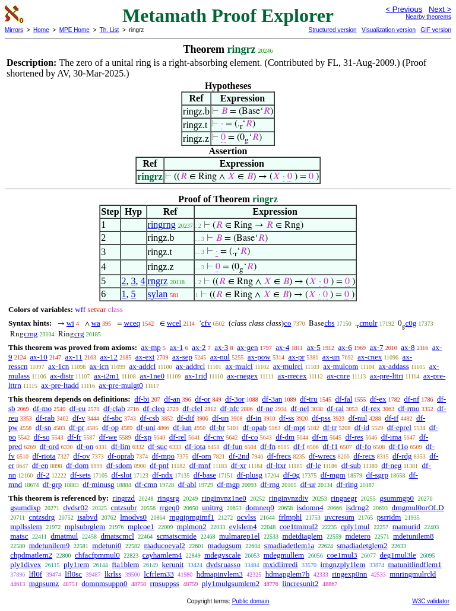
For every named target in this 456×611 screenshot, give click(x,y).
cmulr (368, 323)
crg (79, 333)
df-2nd (239, 455)
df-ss (286, 417)
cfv (206, 323)
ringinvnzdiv (288, 498)
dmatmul (64, 536)
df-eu (77, 408)
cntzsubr (123, 507)
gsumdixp (25, 507)
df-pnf (159, 465)
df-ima (391, 436)
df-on (85, 446)
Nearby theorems (428, 17)
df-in (253, 417)
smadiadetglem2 (362, 545)
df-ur (308, 484)
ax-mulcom (340, 366)
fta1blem (125, 564)
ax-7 (376, 347)
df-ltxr (276, 465)
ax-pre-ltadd (60, 385)
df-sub (351, 465)
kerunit (172, 564)
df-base (205, 474)
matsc (19, 536)
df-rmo (408, 408)
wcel (174, 323)
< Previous (403, 9)
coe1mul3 (342, 554)
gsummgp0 (396, 498)
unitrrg (212, 507)
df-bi (141, 398)
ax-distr (62, 375)
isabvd (87, 517)
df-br (217, 427)
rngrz (158, 281)
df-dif (186, 417)
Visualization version (389, 30)
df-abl (187, 484)
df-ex (378, 398)
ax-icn (99, 366)
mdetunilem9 (49, 545)
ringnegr (344, 498)
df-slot (122, 474)
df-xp (143, 436)
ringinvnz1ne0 (224, 498)
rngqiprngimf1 (191, 517)
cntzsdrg (41, 517)
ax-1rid (196, 375)
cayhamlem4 (162, 554)
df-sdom (119, 465)
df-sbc (112, 417)
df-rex (371, 408)
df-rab (45, 417)
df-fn (268, 446)
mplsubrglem (85, 526)
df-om (201, 455)
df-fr (74, 436)
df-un (220, 417)
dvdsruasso (223, 564)
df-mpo (163, 455)
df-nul (358, 417)
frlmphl (290, 517)
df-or (202, 398)
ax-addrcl (190, 366)
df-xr (238, 465)
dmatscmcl (117, 536)
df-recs (364, 455)
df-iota (195, 446)
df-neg (391, 465)
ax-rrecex (292, 375)
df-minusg (98, 484)
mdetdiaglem (303, 536)
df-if (391, 417)
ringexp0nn (349, 573)
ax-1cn (58, 366)
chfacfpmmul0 (97, 554)
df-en (40, 465)
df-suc (157, 446)
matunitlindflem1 (414, 564)
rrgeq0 (169, 507)
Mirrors (14, 30)
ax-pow (259, 356)
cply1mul (355, 526)
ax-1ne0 (152, 375)
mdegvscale (222, 554)
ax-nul (220, 356)
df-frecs (279, 455)
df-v (79, 417)
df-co (250, 436)
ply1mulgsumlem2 (231, 583)
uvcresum (339, 517)
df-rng (270, 484)
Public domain (251, 601)
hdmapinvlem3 (220, 573)
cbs (329, 323)
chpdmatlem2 (31, 554)
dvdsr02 (76, 507)
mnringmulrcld (413, 573)
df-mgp (228, 484)
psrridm (389, 517)
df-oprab (120, 455)
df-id (361, 427)
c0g (410, 323)
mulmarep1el (239, 536)
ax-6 (345, 347)
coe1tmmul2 (299, 526)
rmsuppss (164, 583)
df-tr (330, 427)
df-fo (363, 446)
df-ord (49, 446)
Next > (440, 9)
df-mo (42, 408)
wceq (132, 323)
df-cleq (154, 408)
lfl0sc (73, 573)
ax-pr (296, 356)
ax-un (331, 356)
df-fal (343, 398)
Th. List (109, 30)
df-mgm (333, 474)
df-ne (264, 408)
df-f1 (330, 446)
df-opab (255, 427)
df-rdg (402, 455)
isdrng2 (357, 507)
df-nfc (229, 408)
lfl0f (35, 573)
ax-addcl (142, 366)
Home (41, 30)
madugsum (225, 545)
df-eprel (399, 427)
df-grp (52, 484)
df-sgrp (377, 474)
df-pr (76, 427)
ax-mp (151, 347)
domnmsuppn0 (104, 583)
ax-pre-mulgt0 (120, 385)
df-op (110, 427)
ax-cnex (369, 356)
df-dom (77, 465)
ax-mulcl (238, 366)
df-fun (233, 446)
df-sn (44, 427)
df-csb (150, 417)
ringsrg (168, 498)
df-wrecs (322, 455)
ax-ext (144, 356)
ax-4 (282, 347)
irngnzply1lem (343, 564)
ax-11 (74, 356)
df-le (313, 465)
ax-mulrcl (288, 366)
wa (95, 323)
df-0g (291, 474)
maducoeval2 (164, 545)
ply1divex (25, 564)
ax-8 (407, 347)
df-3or (235, 398)
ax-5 (314, 347)
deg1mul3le (398, 554)
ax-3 (221, 347)
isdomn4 (310, 507)
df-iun (182, 427)
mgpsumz (44, 583)
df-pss (321, 417)
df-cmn (146, 484)
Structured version (332, 30)
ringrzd (123, 498)
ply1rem (76, 564)
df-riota (44, 455)
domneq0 (259, 507)
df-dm (285, 436)
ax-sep (182, 356)
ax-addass (393, 366)
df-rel (177, 436)
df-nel (300, 408)
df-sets (80, 474)
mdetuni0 (106, 545)
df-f (299, 446)
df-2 (43, 474)
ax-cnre (338, 375)
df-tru (309, 398)
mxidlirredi (280, 564)
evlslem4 (243, 526)
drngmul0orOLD (418, 507)
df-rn (320, 436)
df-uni (146, 427)
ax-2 (198, 347)
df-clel (192, 408)
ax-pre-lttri (386, 375)
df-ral (335, 408)
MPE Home (74, 30)
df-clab (114, 408)
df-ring (346, 484)
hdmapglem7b (287, 573)
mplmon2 (192, 526)
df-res (354, 436)
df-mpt (294, 427)
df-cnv (214, 436)
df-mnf (200, 465)
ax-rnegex (242, 375)
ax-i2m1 (106, 375)
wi (70, 323)
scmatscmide (177, 536)
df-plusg (249, 474)
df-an (172, 398)
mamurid (406, 526)
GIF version (435, 30)
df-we (108, 436)
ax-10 (39, 356)
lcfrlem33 (159, 573)
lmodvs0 (133, 517)
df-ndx (162, 474)
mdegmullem (284, 554)
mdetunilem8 (413, 536)
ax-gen (247, 347)
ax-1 (176, 347)
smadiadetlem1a (289, 545)
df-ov (81, 455)
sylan (158, 294)
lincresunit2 (300, 583)
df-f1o (398, 446)
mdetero (357, 536)
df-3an (272, 398)
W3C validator (430, 601)
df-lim (121, 446)
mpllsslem (26, 526)
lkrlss (112, 573)
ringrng (162, 224)
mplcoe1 (141, 526)
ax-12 (109, 356)
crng (30, 333)
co (287, 323)
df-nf (411, 398)
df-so (42, 436)
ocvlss (246, 517)
